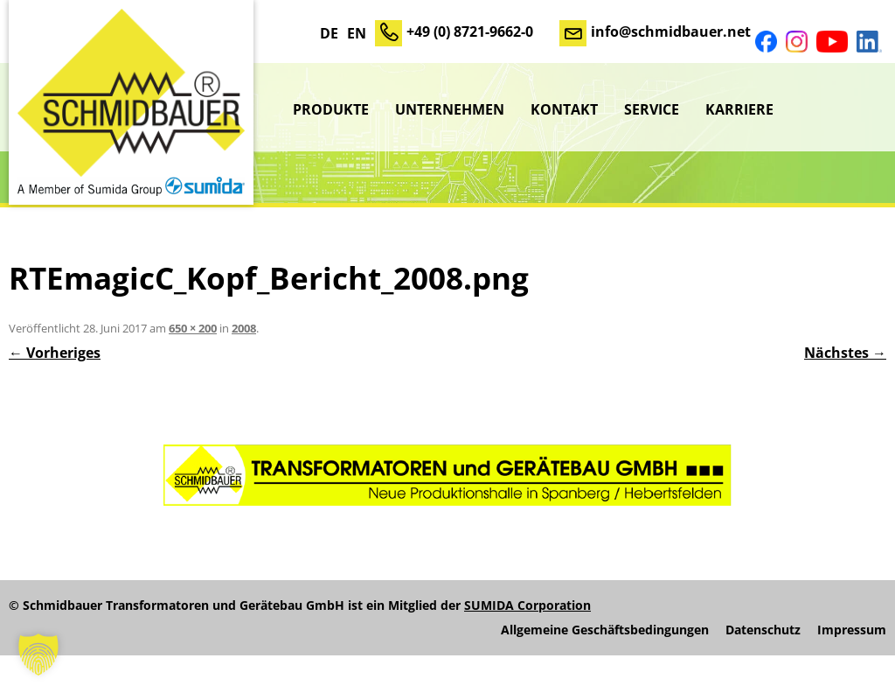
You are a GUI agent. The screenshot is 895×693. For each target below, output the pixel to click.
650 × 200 (193, 328)
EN (356, 33)
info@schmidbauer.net (671, 31)
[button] (38, 654)
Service (651, 109)
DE (329, 33)
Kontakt (564, 109)
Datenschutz (763, 630)
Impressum (851, 630)
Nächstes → (845, 352)
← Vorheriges (55, 352)
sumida (836, 109)
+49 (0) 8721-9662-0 (469, 31)
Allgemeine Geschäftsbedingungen (605, 630)
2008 (244, 328)
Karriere (739, 109)
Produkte (331, 109)
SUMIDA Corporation (527, 605)
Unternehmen (449, 109)
